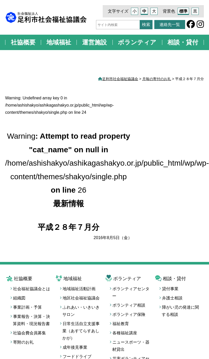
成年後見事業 (75, 347)
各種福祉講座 (124, 333)
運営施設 (94, 42)
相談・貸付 (182, 42)
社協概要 (23, 42)
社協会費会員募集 (29, 333)
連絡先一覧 (169, 24)
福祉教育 (120, 324)
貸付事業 (170, 289)
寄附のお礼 (23, 342)
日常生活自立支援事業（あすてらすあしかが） (81, 331)
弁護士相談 (172, 298)
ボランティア (137, 42)
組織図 (19, 298)
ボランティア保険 (128, 314)
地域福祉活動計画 (79, 289)
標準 (183, 11)
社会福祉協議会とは (31, 289)
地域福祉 (58, 42)
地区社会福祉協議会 (81, 298)
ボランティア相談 (128, 305)
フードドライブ (77, 356)
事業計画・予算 (27, 307)
